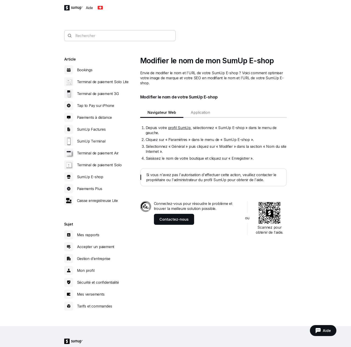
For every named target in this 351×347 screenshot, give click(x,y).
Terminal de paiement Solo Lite (103, 81)
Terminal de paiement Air (98, 153)
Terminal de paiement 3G (98, 93)
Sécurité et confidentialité (98, 282)
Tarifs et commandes (94, 306)
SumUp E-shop (90, 177)
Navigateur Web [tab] (162, 112)
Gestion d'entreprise (94, 258)
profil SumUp (179, 127)
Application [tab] (200, 112)
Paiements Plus (89, 188)
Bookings (84, 70)
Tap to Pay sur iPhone (95, 105)
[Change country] (100, 7)
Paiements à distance (94, 117)
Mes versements (91, 294)
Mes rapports (88, 235)
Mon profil (86, 270)
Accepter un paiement (95, 246)
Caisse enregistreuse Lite (97, 200)
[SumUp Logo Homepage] (75, 8)
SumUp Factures (91, 129)
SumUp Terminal (91, 141)
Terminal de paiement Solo (99, 165)
